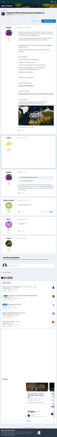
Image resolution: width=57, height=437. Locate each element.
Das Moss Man (6, 289)
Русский (22, 14)
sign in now (33, 260)
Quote (22, 131)
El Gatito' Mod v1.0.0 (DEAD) (14, 305)
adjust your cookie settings (13, 433)
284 (9, 150)
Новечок (48, 212)
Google (8, 139)
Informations (30, 400)
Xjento (4, 323)
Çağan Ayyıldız (6, 315)
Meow (43, 212)
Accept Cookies (39, 432)
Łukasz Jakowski (31, 399)
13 (9, 39)
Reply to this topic (48, 21)
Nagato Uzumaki (8, 201)
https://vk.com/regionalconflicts (24, 85)
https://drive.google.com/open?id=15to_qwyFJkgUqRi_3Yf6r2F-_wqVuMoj (34, 93)
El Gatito (5, 306)
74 (9, 251)
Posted (21, 27)
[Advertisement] (34, 153)
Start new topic (35, 21)
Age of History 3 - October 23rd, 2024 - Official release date (36, 395)
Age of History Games (16, 435)
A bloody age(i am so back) (8, 322)
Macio (33, 178)
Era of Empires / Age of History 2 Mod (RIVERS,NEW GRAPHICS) (22, 296)
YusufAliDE (5, 298)
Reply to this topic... (15, 266)
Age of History (6, 6)
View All (28, 421)
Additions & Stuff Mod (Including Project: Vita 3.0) (13, 313)
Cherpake (10, 14)
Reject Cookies (50, 432)
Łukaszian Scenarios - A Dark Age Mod (11, 287)
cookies (10, 432)
